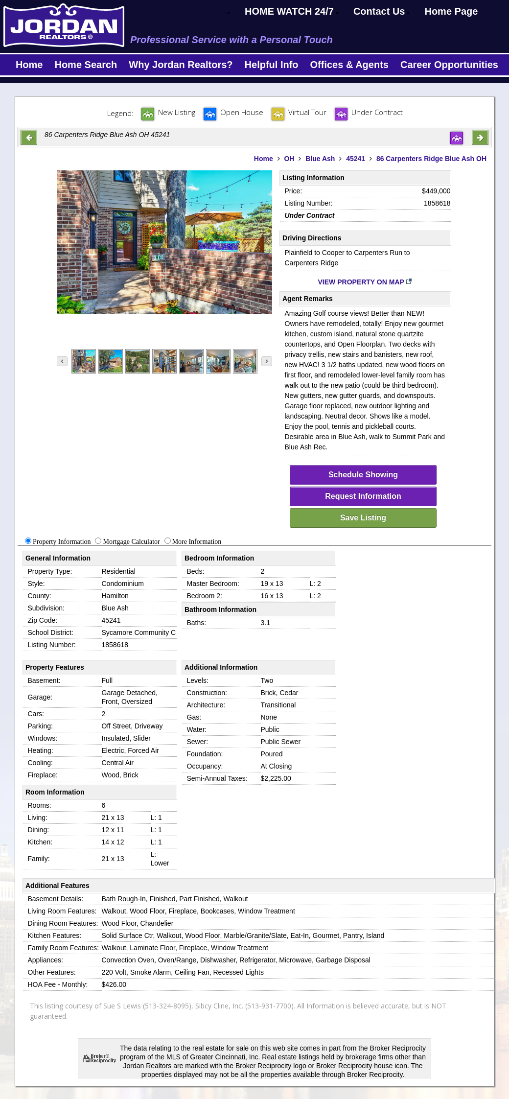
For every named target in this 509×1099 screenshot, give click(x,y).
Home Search (85, 64)
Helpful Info (272, 64)
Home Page (451, 11)
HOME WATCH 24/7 (289, 11)
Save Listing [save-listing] (363, 518)
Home (29, 64)
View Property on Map (365, 282)
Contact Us (379, 11)
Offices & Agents (349, 64)
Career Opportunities (449, 64)
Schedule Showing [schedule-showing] (363, 474)
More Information (197, 541)
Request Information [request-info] (363, 496)
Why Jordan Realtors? (180, 64)
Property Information (62, 541)
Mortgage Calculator (131, 541)
